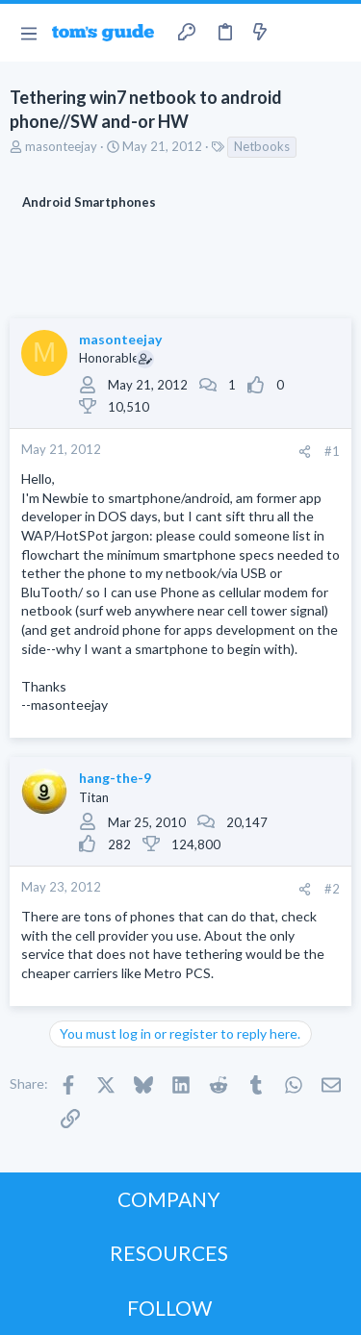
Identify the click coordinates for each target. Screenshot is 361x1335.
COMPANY (168, 1199)
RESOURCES (169, 1253)
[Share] (305, 451)
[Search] (335, 32)
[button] (28, 32)
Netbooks (262, 146)
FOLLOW (169, 1308)
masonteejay (61, 146)
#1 (332, 451)
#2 (332, 888)
